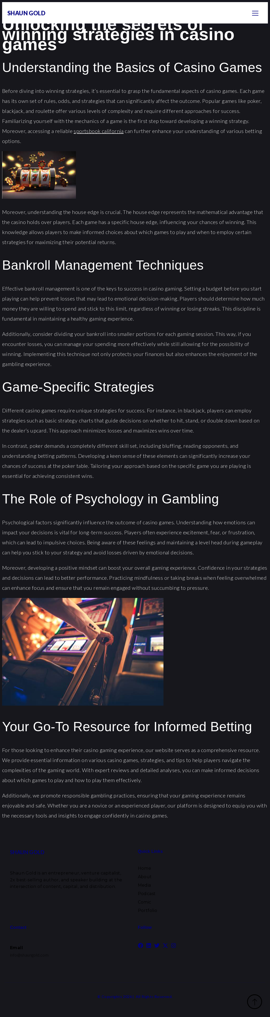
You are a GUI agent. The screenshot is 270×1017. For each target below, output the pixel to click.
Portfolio (147, 910)
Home (144, 868)
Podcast (147, 893)
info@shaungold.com (29, 954)
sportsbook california (98, 131)
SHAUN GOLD (26, 13)
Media (144, 885)
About (145, 876)
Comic (144, 902)
